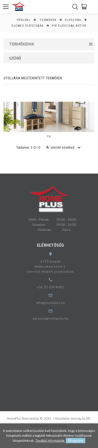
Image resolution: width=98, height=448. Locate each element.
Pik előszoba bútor (69, 25)
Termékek (47, 20)
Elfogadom (75, 440)
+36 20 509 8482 (53, 287)
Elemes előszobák (28, 25)
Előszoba (73, 20)
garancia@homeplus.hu (53, 318)
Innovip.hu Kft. (81, 418)
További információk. (50, 440)
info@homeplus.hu (53, 303)
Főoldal (24, 20)
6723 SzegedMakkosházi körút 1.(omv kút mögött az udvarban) (53, 266)
